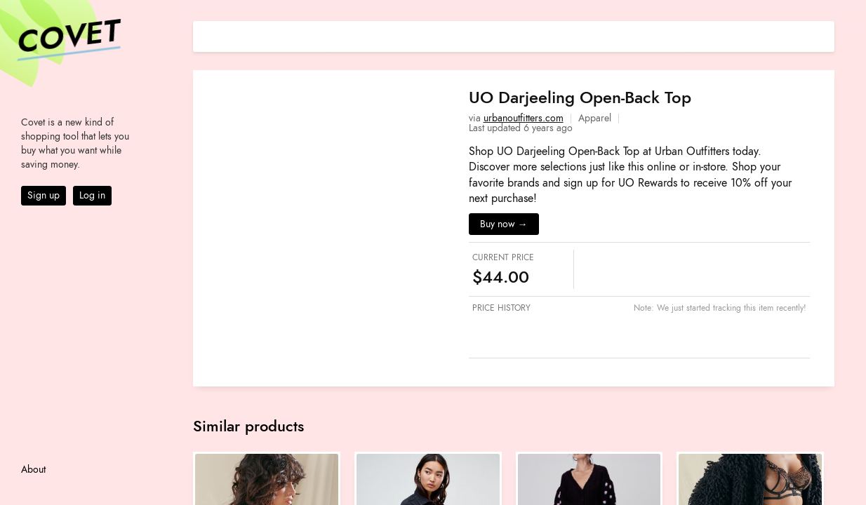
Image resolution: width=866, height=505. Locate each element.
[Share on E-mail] (823, 34)
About (33, 469)
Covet (67, 38)
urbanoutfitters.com (524, 118)
